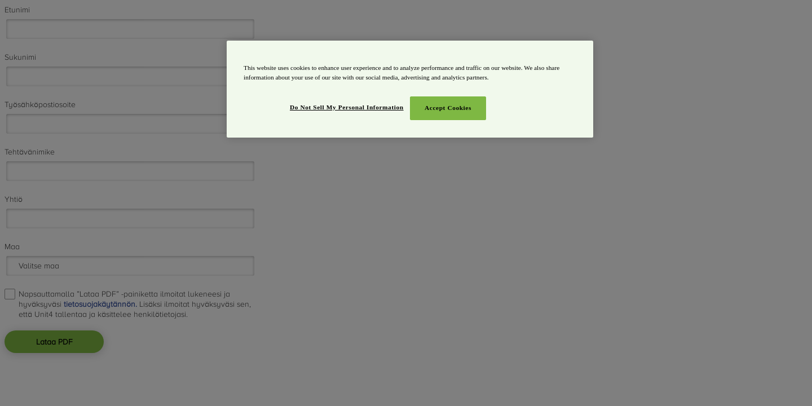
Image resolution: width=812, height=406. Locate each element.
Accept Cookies (448, 107)
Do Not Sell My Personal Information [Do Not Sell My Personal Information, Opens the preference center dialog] (347, 107)
